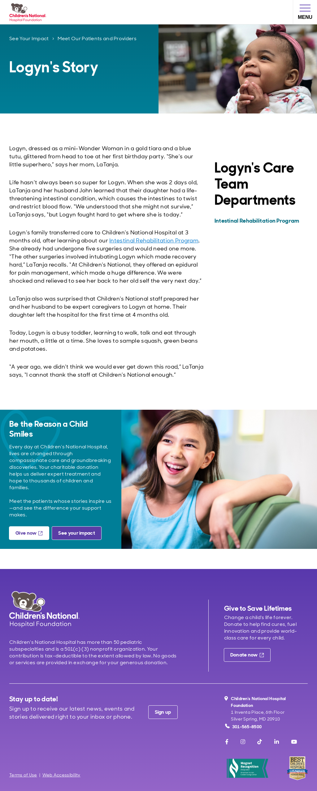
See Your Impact (29, 38)
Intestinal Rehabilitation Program (153, 240)
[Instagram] (242, 741)
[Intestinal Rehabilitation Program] (260, 220)
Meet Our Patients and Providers (97, 38)
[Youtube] (294, 741)
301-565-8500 (243, 726)
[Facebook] (227, 741)
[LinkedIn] (276, 741)
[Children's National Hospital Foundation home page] (29, 12)
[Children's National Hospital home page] (44, 609)
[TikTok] (259, 741)
